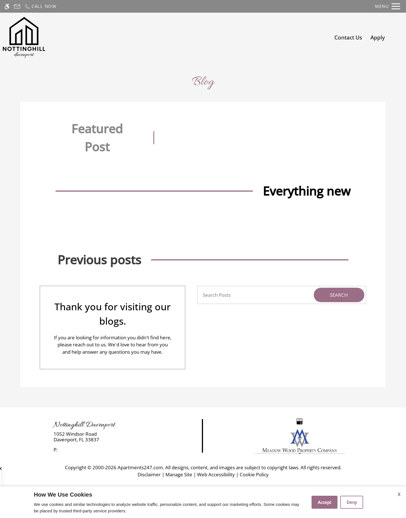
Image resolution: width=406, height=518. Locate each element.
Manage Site (179, 474)
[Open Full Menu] (387, 6)
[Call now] (40, 6)
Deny (352, 502)
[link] (102, 437)
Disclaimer (149, 474)
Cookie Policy (254, 474)
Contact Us (348, 37)
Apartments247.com (140, 467)
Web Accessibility (216, 474)
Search (339, 295)
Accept (324, 502)
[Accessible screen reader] (7, 6)
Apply (377, 37)
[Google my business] (299, 421)
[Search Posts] (252, 295)
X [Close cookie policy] (399, 494)
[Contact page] (17, 6)
